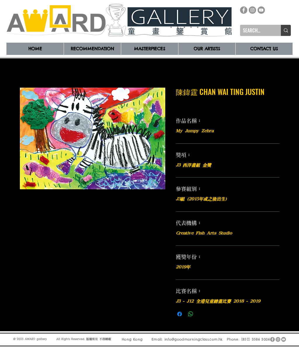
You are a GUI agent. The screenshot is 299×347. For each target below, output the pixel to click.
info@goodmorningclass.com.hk (193, 339)
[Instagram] (252, 10)
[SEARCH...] (256, 30)
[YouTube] (261, 10)
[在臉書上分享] (179, 313)
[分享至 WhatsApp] (190, 313)
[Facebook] (243, 10)
